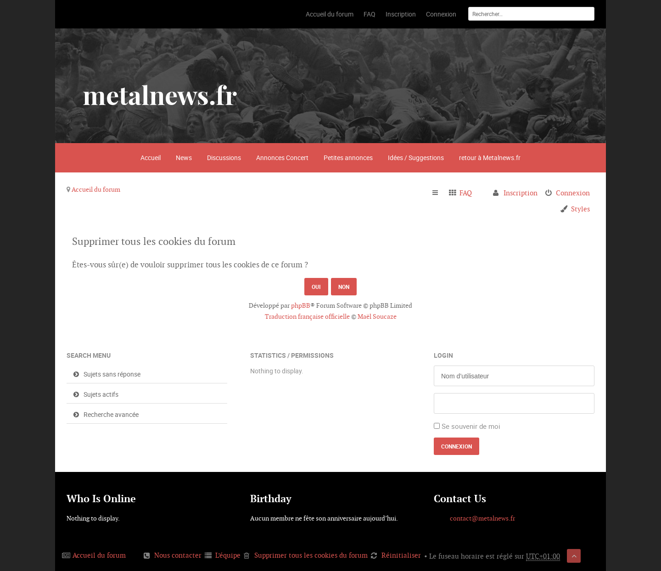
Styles (580, 209)
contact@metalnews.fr (482, 518)
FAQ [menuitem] (465, 192)
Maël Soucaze (377, 316)
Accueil (150, 157)
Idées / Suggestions (416, 157)
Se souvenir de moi (471, 426)
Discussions (224, 157)
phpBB (300, 305)
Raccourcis (439, 193)
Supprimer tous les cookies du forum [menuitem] (311, 555)
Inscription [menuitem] (521, 192)
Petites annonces (348, 157)
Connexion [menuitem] (573, 192)
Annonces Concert (282, 157)
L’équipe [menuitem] (228, 555)
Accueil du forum (96, 189)
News (184, 157)
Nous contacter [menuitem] (178, 555)
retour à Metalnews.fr (490, 157)
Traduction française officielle (307, 316)
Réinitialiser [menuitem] (401, 555)
